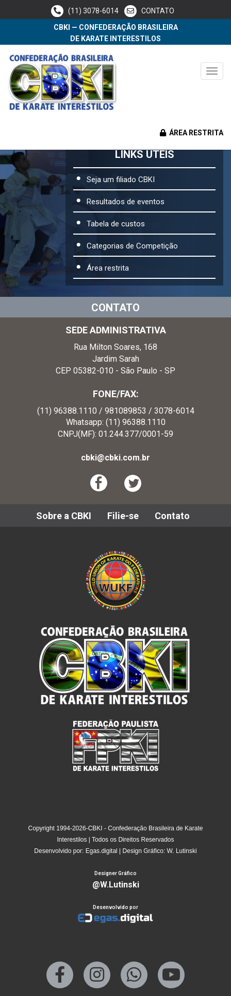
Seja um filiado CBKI (121, 179)
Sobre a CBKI (63, 515)
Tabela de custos (116, 223)
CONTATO (149, 11)
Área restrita (108, 268)
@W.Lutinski (115, 885)
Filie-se (123, 515)
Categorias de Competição (132, 246)
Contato (172, 515)
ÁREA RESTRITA (191, 133)
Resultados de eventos (125, 201)
